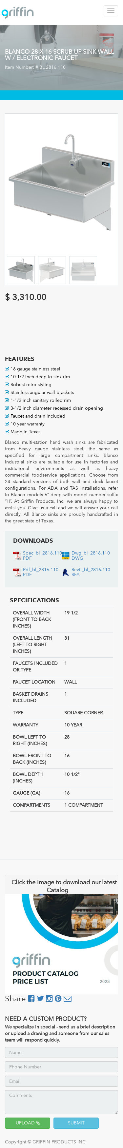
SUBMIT (76, 1123)
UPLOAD (28, 1123)
